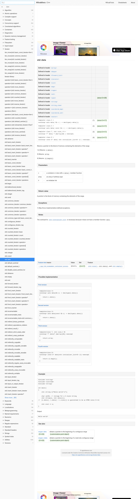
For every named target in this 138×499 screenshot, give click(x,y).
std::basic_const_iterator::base (15, 166)
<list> (53, 83)
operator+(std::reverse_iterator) (15, 90)
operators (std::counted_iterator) (15, 118)
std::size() (92, 266)
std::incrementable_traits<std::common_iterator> (19, 318)
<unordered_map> (57, 109)
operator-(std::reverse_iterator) (15, 104)
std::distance (9, 273)
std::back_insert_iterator (13, 142)
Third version (42, 326)
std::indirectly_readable (12, 356)
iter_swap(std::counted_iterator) (15, 70)
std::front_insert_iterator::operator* (16, 297)
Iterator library (9, 76)
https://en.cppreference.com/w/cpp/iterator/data (86, 455)
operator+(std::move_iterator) (14, 87)
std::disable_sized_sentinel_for (15, 270)
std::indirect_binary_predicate (14, 322)
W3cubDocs (40, 3)
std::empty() (117, 266)
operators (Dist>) (10, 111)
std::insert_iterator (11, 387)
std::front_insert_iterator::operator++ (17, 301)
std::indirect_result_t (11, 328)
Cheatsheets (122, 2)
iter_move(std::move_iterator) (14, 63)
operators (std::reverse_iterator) (15, 135)
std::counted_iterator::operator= (15, 242)
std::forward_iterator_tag (13, 287)
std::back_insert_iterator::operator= (16, 156)
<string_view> (56, 105)
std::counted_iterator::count (14, 235)
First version (42, 285)
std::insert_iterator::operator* (14, 394)
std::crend (8, 256)
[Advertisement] (86, 24)
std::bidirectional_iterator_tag (14, 190)
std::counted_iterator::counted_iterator (17, 239)
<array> (54, 68)
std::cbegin (8, 194)
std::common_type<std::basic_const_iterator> (19, 218)
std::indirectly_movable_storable (15, 353)
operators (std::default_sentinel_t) (16, 121)
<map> (53, 87)
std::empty (8, 277)
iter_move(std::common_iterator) (16, 56)
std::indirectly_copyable (12, 342)
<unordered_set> (57, 113)
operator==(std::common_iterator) (16, 108)
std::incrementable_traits (13, 315)
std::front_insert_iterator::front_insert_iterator (19, 294)
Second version (43, 305)
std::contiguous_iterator (13, 221)
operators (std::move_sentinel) (15, 132)
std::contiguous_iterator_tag (14, 225)
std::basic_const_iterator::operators (16, 180)
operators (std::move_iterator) (15, 128)
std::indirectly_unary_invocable (15, 370)
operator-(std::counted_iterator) (15, 97)
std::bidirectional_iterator (13, 187)
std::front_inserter (11, 308)
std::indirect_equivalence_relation (16, 325)
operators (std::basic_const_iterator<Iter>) (19, 114)
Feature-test (42, 262)
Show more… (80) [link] (10, 397)
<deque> (54, 71)
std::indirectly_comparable (13, 339)
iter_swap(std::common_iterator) (16, 66)
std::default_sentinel (11, 263)
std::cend (8, 197)
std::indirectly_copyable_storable (16, 346)
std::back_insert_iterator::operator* (16, 149)
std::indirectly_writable (12, 373)
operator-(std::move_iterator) (14, 101)
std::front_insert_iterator (13, 290)
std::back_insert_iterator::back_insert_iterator (19, 145)
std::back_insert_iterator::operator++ (17, 152)
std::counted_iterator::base (14, 232)
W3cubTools (110, 2)
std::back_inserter (11, 159)
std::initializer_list (57, 220)
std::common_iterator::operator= (15, 211)
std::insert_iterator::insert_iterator (16, 391)
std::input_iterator (10, 377)
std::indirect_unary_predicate (14, 335)
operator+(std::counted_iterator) (15, 83)
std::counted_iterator (12, 228)
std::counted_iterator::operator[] (15, 246)
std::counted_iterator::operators (15, 249)
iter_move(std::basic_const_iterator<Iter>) (18, 52)
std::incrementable (11, 311)
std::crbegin (9, 252)
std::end (7, 280)
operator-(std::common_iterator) (15, 94)
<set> (53, 94)
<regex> (54, 90)
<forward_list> (56, 75)
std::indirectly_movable (12, 349)
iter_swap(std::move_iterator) (14, 73)
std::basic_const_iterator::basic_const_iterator (19, 170)
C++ (48, 3)
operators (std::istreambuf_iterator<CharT (19, 125)
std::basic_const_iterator (13, 163)
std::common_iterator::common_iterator (18, 204)
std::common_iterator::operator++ (16, 208)
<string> (54, 102)
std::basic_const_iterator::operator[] (16, 177)
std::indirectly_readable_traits (14, 359)
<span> (53, 98)
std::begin (8, 183)
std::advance (9, 139)
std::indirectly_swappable (13, 366)
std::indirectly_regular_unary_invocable (18, 363)
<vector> (54, 117)
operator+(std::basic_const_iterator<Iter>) (18, 80)
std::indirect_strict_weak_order (15, 332)
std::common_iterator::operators (15, 215)
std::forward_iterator (11, 284)
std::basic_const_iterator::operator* (16, 173)
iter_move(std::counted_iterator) (15, 59)
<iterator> (55, 79)
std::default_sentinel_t (12, 266)
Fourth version (43, 346)
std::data (8, 259)
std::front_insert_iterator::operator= (16, 304)
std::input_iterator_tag (12, 380)
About (133, 2)
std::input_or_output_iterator (14, 384)
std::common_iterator (12, 201)
